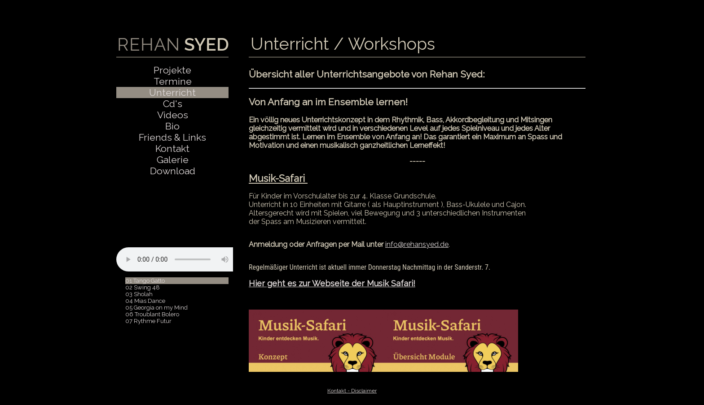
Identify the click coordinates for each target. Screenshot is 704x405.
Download (172, 171)
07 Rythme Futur (148, 321)
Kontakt (172, 148)
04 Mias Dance (145, 300)
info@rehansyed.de (417, 244)
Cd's (172, 103)
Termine (173, 81)
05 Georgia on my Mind (156, 307)
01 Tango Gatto (145, 280)
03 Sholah (139, 294)
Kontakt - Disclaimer (352, 391)
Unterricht (172, 92)
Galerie (173, 159)
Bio (172, 126)
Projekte (172, 70)
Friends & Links (172, 137)
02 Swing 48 (142, 287)
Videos (172, 115)
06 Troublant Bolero (152, 314)
